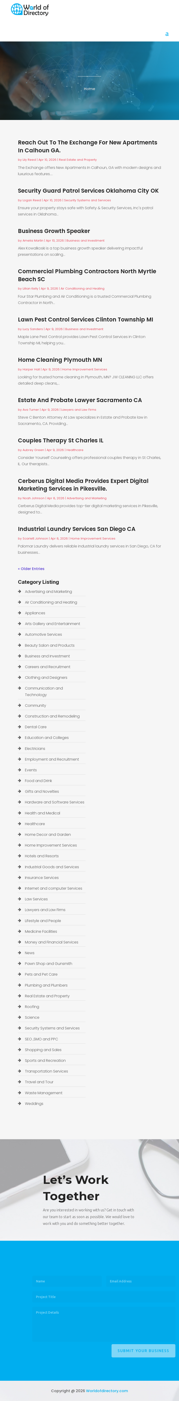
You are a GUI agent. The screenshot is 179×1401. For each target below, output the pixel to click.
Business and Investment (85, 240)
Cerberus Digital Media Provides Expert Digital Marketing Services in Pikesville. (83, 485)
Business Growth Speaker (54, 231)
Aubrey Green (33, 450)
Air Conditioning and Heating (82, 288)
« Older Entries (31, 568)
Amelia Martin (33, 240)
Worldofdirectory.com (107, 1391)
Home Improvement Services (84, 369)
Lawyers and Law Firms (78, 409)
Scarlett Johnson (35, 538)
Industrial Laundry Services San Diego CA (76, 529)
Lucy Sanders (33, 329)
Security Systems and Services (87, 200)
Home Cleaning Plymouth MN (60, 360)
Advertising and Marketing (87, 498)
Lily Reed (29, 159)
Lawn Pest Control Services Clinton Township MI (85, 319)
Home (89, 90)
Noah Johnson (34, 498)
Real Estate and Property (78, 159)
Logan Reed (32, 200)
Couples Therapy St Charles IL (60, 440)
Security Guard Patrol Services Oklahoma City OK (88, 191)
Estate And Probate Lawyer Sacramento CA (80, 400)
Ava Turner (31, 409)
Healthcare (74, 450)
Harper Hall (31, 369)
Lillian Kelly (30, 288)
